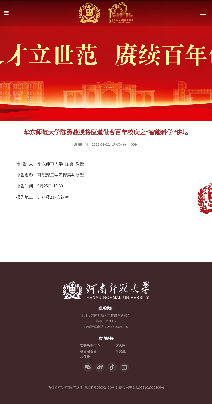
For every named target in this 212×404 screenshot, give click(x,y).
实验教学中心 (90, 345)
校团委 (85, 357)
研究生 (121, 351)
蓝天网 (121, 345)
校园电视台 (88, 351)
